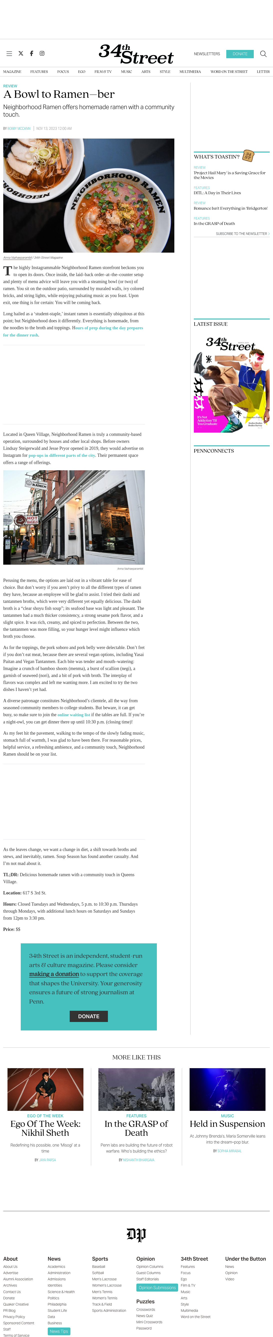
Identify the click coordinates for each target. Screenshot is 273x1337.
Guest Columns (148, 1279)
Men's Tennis (102, 1298)
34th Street (194, 1265)
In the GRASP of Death (214, 223)
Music (126, 72)
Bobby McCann (18, 128)
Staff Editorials (147, 1285)
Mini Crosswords (149, 1328)
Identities (55, 1291)
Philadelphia (57, 1310)
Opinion (145, 1265)
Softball (98, 1279)
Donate (240, 53)
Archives (10, 1291)
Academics (56, 1272)
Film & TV (103, 72)
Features (39, 72)
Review (10, 86)
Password (144, 1334)
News (54, 1265)
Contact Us (12, 1298)
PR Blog (9, 1316)
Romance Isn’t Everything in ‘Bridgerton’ (231, 208)
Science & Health (61, 1298)
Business (55, 1329)
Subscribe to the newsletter (243, 234)
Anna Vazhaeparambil (17, 257)
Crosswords (145, 1315)
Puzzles (145, 1307)
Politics (53, 1304)
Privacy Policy (14, 1323)
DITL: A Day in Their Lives (217, 193)
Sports (100, 1265)
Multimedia (190, 72)
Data (51, 1323)
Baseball (98, 1272)
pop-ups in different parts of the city (63, 454)
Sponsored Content (18, 1329)
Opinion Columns (149, 1272)
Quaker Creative (16, 1310)
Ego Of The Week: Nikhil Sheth (45, 1135)
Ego (81, 72)
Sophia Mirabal (230, 1157)
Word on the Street (229, 72)
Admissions (57, 1285)
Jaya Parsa (47, 1166)
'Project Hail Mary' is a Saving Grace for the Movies (230, 175)
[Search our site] (263, 54)
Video (229, 1285)
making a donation (54, 980)
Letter (263, 72)
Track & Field (102, 1310)
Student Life (57, 1316)
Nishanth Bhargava (138, 1166)
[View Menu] (9, 54)
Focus (63, 72)
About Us (10, 1272)
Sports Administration (109, 1316)
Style (165, 72)
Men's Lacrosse (104, 1285)
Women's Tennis (104, 1304)
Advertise (10, 1279)
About (10, 1265)
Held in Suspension (227, 1130)
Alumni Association (18, 1285)
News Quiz (144, 1322)
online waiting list (74, 713)
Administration (59, 1279)
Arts (145, 72)
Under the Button (245, 1265)
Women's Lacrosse (107, 1291)
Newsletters (207, 53)
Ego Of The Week (45, 1122)
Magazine (12, 72)
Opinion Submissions (157, 1293)
